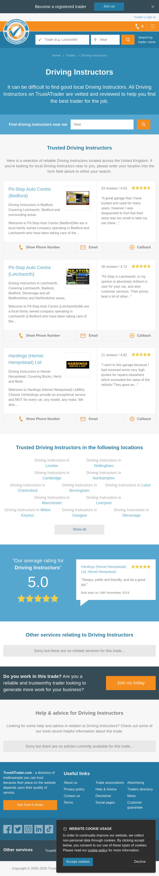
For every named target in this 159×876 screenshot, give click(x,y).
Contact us (72, 796)
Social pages (105, 802)
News (131, 796)
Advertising (135, 782)
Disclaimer (103, 796)
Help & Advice (106, 789)
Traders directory (140, 789)
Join (109, 6)
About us (70, 782)
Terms (68, 802)
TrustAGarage (55, 850)
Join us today (131, 682)
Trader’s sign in (145, 17)
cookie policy (97, 850)
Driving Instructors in (128, 485)
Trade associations (109, 782)
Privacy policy (74, 789)
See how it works (30, 805)
